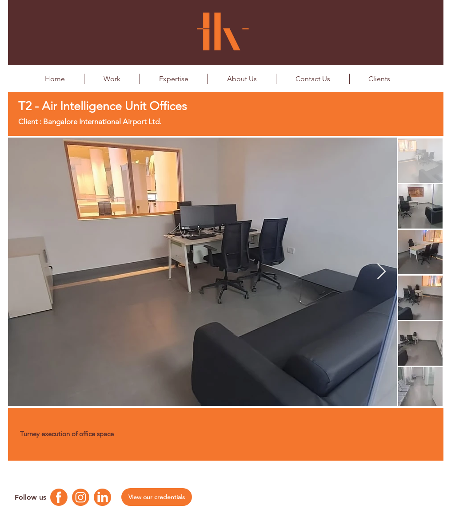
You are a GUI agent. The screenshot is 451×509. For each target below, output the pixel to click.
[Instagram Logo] (80, 497)
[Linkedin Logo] (102, 497)
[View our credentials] (156, 497)
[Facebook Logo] (59, 497)
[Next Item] (381, 271)
